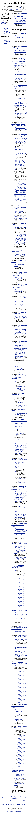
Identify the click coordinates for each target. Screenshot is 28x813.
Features (12, 804)
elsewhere (3, 23)
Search (7, 800)
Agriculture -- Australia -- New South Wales (19, 420)
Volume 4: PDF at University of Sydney (21, 589)
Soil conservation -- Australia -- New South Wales (19, 706)
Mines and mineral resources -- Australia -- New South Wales (19, 628)
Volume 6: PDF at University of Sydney (21, 597)
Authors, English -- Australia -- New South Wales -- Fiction (19, 274)
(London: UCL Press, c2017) (20, 515)
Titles (24, 800)
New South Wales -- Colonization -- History (7, 41)
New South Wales (6, 29)
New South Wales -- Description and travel (19, 85)
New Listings (13, 800)
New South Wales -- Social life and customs (19, 342)
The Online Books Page (14, 3)
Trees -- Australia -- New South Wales (19, 726)
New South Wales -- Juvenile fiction (19, 313)
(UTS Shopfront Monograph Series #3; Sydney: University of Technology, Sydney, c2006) (20, 448)
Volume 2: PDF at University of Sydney (21, 581)
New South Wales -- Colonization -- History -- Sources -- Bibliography (19, 15)
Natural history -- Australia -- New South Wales (19, 636)
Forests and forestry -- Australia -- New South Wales (18, 566)
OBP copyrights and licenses (14, 811)
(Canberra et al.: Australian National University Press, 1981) (20, 21)
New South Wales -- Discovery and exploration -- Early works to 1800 (19, 207)
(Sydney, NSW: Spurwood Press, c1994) (20, 304)
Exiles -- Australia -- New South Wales (19, 543)
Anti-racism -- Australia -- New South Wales (19, 440)
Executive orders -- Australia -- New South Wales (19, 525)
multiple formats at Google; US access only (22, 480)
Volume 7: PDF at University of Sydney (21, 601)
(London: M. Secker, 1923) (20, 278)
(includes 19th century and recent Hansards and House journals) (20, 332)
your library (3, 22)
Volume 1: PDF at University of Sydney (21, 577)
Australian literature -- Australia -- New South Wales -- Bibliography (18, 60)
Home (2, 800)
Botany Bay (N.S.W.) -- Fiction (17, 250)
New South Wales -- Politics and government (19, 326)
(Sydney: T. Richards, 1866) (20, 52)
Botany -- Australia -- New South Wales (19, 459)
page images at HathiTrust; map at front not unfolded (21, 187)
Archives (18, 804)
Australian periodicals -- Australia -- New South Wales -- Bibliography (19, 73)
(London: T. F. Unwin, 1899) (20, 38)
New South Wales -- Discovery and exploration (19, 135)
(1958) (19, 426)
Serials (16, 802)
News (7, 804)
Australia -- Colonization (7, 32)
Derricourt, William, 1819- (17, 394)
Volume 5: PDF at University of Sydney (21, 593)
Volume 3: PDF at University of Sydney (21, 585)
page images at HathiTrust (21, 101)
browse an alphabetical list (15, 9)
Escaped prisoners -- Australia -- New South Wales (18, 508)
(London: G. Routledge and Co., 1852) (20, 105)
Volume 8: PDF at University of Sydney (21, 605)
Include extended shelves (17, 8)
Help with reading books (6, 796)
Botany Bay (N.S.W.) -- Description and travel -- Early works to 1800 (18, 124)
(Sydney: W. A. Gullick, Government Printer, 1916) (20, 465)
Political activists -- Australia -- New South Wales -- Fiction (19, 286)
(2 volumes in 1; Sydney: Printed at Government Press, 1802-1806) (20, 531)
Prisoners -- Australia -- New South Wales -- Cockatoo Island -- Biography (19, 376)
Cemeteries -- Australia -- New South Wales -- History (19, 298)
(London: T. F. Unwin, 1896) (20, 239)
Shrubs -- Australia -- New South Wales (19, 662)
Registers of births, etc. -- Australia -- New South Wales (19, 647)
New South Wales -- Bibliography (19, 47)
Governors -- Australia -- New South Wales (19, 609)
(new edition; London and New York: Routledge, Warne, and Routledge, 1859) (20, 351)
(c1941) (21, 227)
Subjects (12, 802)
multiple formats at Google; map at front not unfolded (22, 183)
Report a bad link (18, 796)
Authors (20, 800)
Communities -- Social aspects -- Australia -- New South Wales (18, 488)
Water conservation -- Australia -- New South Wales (18, 770)
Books (3, 804)
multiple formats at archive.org (22, 390)
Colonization (7, 34)
